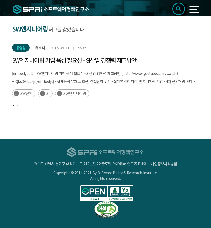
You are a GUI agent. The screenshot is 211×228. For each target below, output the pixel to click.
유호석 (40, 47)
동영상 (21, 47)
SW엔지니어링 (74, 93)
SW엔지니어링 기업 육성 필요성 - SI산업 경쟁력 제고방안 (74, 60)
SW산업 (26, 93)
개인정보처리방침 (164, 163)
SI (48, 93)
